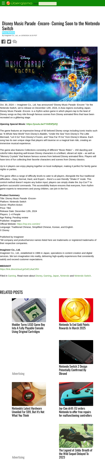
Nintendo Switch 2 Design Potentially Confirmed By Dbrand (73, 370)
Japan (56, 276)
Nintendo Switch (82, 276)
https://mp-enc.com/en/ (28, 224)
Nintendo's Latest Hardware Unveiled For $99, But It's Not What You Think (28, 412)
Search (35, 3)
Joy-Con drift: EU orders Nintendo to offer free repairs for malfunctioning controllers (75, 412)
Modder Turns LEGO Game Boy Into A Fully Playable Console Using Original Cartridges (28, 328)
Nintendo (64, 276)
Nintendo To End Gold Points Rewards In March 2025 (74, 326)
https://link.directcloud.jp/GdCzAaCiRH (19, 269)
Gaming (12, 276)
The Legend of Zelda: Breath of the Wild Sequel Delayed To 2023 (75, 453)
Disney (38, 276)
